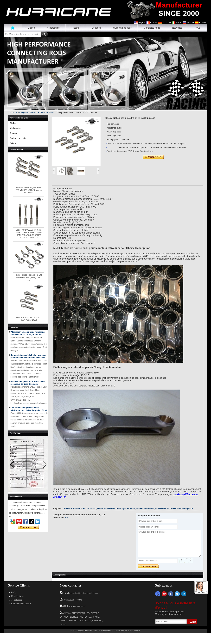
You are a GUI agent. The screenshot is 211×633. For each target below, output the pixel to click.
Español (202, 22)
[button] (203, 73)
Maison (13, 28)
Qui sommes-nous (122, 27)
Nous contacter (70, 585)
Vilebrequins (53, 27)
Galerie (13, 143)
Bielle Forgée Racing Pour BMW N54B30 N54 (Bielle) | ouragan (29, 277)
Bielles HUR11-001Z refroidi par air (80, 508)
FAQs (197, 27)
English (141, 22)
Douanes (96, 27)
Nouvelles (177, 27)
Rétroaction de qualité (21, 603)
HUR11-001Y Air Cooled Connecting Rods (174, 508)
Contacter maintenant (28, 527)
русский (190, 22)
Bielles (31, 27)
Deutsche (166, 22)
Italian (178, 22)
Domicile (13, 112)
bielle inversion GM (144, 508)
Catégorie (23, 112)
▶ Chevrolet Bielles (46, 112)
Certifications (17, 596)
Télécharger (16, 600)
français (153, 22)
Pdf (66, 517)
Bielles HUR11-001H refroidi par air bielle (116, 508)
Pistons (75, 27)
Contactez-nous (152, 27)
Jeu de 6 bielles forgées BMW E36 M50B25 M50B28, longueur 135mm (29, 190)
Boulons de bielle (18, 138)
